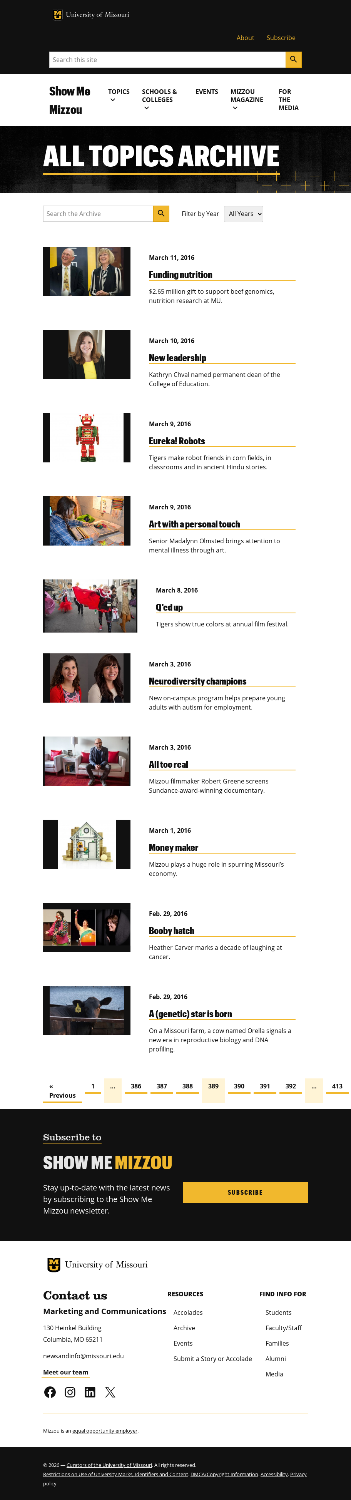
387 (162, 1086)
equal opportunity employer (104, 1430)
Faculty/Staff (284, 1328)
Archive (184, 1328)
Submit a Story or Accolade (213, 1358)
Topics (119, 95)
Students (279, 1312)
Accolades (188, 1312)
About (245, 37)
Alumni (276, 1358)
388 (187, 1086)
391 (265, 1086)
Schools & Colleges (159, 99)
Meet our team (66, 1372)
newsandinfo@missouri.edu (83, 1356)
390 (239, 1086)
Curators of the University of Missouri (109, 1464)
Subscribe (281, 37)
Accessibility (274, 1474)
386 (136, 1086)
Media (274, 1374)
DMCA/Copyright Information (224, 1474)
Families (277, 1343)
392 (291, 1086)
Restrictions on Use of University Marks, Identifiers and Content (115, 1474)
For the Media (289, 99)
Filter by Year (200, 213)
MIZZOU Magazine (247, 99)
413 (337, 1086)
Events (207, 91)
